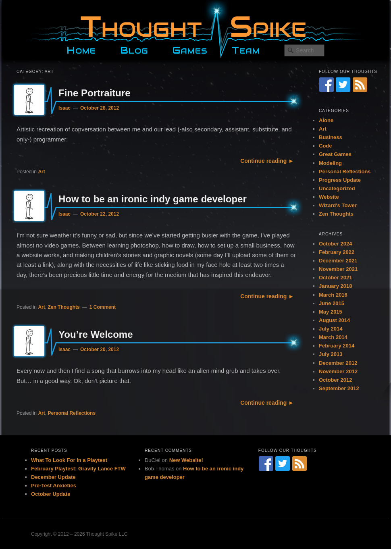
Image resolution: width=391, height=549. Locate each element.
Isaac (64, 108)
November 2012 (338, 371)
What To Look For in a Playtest (69, 460)
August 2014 (334, 320)
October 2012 (335, 380)
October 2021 (335, 277)
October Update (51, 494)
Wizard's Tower (338, 205)
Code (325, 146)
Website (329, 197)
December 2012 (338, 363)
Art (41, 172)
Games (190, 49)
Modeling (330, 163)
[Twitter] (343, 84)
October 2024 (335, 244)
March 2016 (333, 295)
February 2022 (336, 252)
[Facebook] (326, 84)
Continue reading (263, 161)
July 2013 (331, 354)
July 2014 (331, 329)
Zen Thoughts (63, 307)
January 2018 (335, 286)
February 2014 (336, 346)
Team (246, 49)
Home (81, 49)
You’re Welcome (95, 334)
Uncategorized (337, 188)
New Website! (186, 460)
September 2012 (339, 388)
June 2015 (331, 303)
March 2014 (333, 337)
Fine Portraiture (94, 92)
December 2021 (338, 261)
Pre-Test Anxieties (53, 485)
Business (330, 137)
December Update (53, 477)
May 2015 (330, 312)
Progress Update (340, 180)
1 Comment (102, 307)
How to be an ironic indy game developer (152, 198)
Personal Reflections (72, 413)
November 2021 (338, 269)
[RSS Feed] (360, 84)
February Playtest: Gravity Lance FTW (78, 469)
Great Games (335, 154)
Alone (326, 120)
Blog (134, 49)
